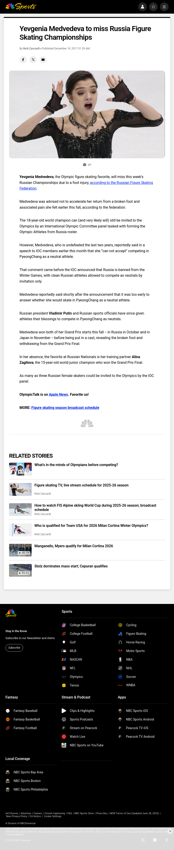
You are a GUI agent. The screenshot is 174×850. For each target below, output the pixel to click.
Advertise (26, 813)
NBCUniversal (28, 823)
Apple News (58, 394)
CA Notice (35, 816)
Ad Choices (11, 813)
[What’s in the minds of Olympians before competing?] (20, 469)
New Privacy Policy (16, 816)
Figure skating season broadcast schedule (65, 407)
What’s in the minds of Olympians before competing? (76, 465)
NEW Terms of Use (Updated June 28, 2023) (134, 813)
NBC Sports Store (84, 813)
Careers (38, 813)
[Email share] (43, 59)
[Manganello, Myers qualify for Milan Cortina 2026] (20, 550)
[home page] (20, 6)
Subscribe (14, 647)
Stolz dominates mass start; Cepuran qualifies (71, 566)
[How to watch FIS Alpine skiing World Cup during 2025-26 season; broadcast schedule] (20, 509)
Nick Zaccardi (31, 48)
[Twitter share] (33, 59)
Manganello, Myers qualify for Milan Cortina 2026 (73, 546)
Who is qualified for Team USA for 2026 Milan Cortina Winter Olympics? (91, 525)
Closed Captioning (55, 813)
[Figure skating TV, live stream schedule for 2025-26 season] (20, 489)
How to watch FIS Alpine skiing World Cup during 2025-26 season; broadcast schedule (95, 507)
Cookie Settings (53, 816)
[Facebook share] (23, 59)
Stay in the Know (16, 631)
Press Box (101, 813)
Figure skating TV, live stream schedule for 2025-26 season (81, 485)
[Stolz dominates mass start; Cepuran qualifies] (20, 570)
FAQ (70, 813)
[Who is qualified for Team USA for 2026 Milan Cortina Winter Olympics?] (20, 529)
